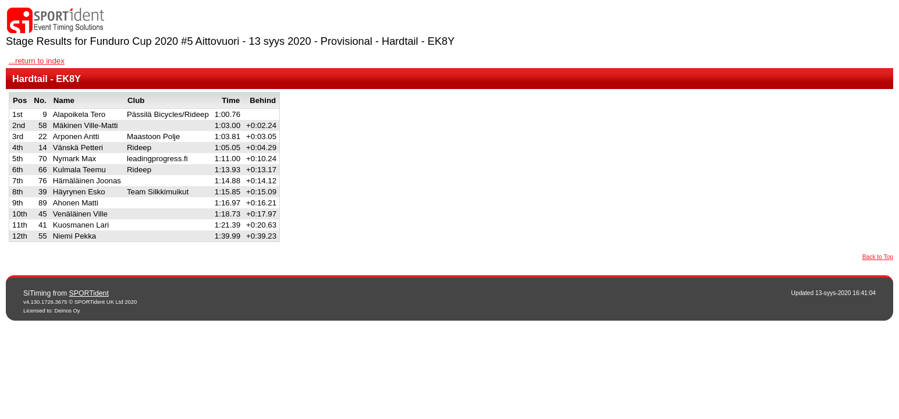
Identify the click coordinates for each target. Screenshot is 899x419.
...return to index (37, 60)
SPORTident (89, 293)
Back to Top (877, 257)
